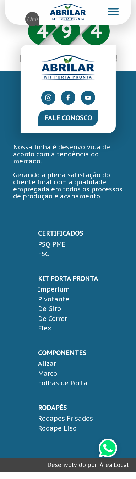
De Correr (52, 318)
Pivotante (53, 299)
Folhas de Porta (62, 383)
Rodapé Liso (57, 428)
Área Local (114, 464)
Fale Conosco (68, 118)
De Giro (49, 309)
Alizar (47, 363)
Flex (44, 328)
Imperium (54, 289)
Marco (47, 373)
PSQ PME (52, 244)
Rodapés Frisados (65, 418)
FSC (43, 254)
